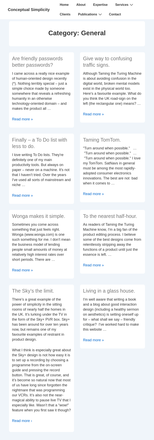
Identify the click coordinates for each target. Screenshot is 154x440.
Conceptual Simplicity (29, 9)
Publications (90, 14)
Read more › (22, 421)
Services (124, 4)
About (80, 4)
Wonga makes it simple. (38, 216)
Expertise (100, 4)
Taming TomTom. (102, 140)
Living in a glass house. (109, 291)
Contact (115, 14)
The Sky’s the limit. (33, 291)
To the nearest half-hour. (110, 216)
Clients (65, 14)
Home (64, 4)
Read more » (22, 119)
